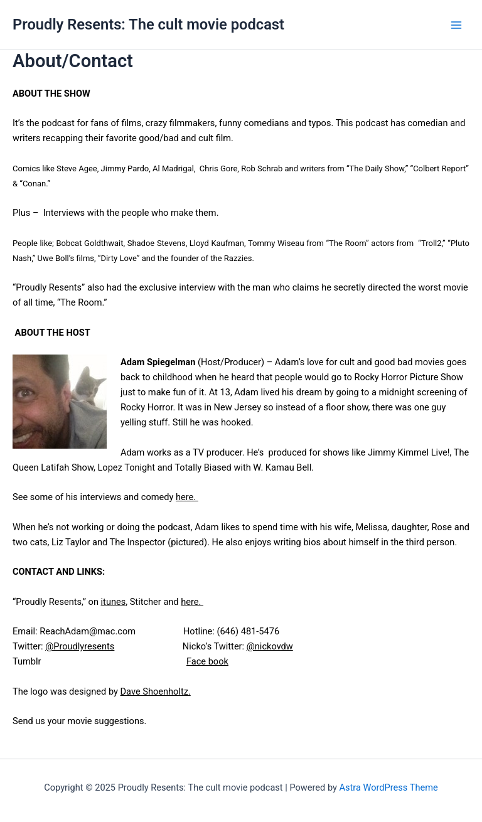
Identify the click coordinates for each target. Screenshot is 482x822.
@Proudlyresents (79, 646)
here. (187, 497)
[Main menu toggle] (456, 25)
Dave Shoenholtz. (155, 691)
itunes (113, 601)
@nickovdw (270, 646)
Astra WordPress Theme (389, 787)
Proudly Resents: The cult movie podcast (148, 24)
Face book (207, 661)
